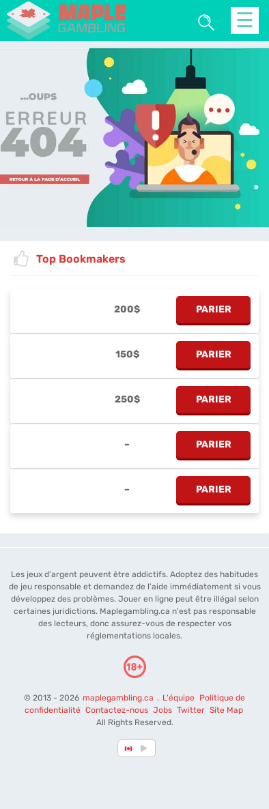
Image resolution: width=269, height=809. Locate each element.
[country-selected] (129, 748)
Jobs (162, 710)
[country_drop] (146, 748)
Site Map (226, 710)
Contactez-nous (116, 710)
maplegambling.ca (119, 698)
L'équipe (178, 698)
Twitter (191, 710)
